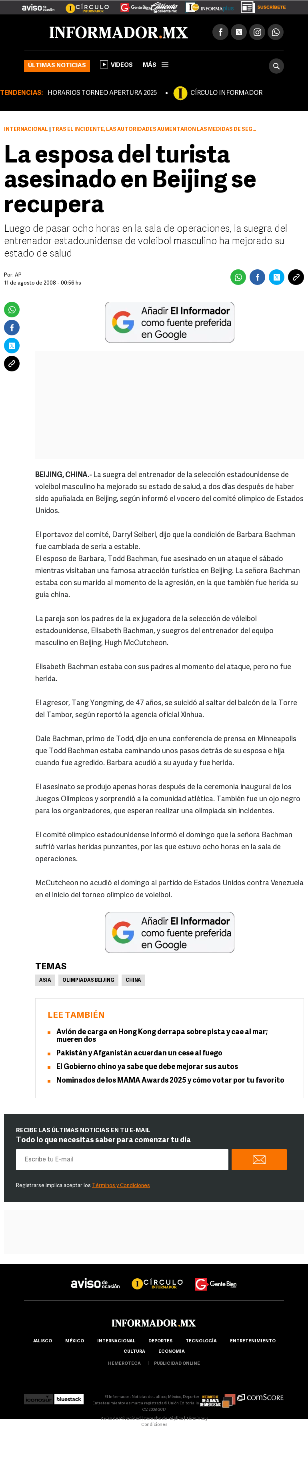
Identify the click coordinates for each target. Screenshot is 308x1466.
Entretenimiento (253, 1341)
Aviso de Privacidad (121, 1419)
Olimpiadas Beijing (88, 980)
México (74, 1341)
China (133, 980)
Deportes (160, 1341)
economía (171, 1352)
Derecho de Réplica (163, 1419)
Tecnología (201, 1341)
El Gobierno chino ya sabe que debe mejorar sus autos (147, 1067)
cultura (134, 1352)
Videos (116, 64)
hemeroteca (124, 1364)
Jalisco (42, 1341)
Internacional (26, 129)
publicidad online (177, 1364)
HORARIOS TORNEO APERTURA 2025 (102, 93)
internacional (116, 1341)
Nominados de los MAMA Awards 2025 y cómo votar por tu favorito (170, 1081)
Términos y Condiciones (121, 1185)
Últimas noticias (57, 66)
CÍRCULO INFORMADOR (226, 93)
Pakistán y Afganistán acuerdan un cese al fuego (139, 1053)
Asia (45, 980)
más (155, 65)
